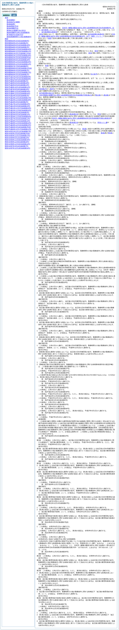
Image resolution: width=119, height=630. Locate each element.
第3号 (52, 89)
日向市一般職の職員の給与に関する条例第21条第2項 (81, 118)
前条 (46, 66)
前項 (41, 34)
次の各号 (94, 74)
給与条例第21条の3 (46, 93)
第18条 (106, 95)
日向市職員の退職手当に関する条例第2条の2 (65, 95)
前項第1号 (43, 89)
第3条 (84, 129)
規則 (49, 38)
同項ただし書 (102, 122)
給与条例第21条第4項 (96, 34)
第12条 (97, 95)
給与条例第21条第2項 (49, 32)
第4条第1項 (74, 114)
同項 (99, 114)
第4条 (103, 133)
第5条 (110, 133)
